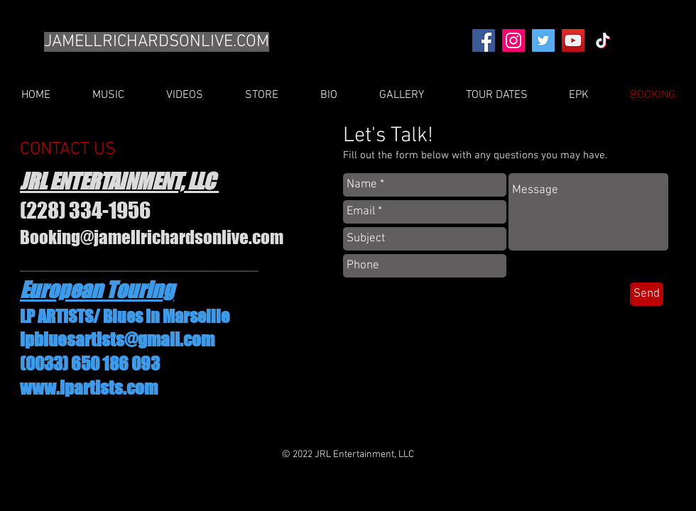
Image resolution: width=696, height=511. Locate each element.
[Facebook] (483, 40)
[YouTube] (573, 40)
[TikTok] (603, 40)
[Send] (646, 294)
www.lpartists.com (89, 387)
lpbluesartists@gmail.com (117, 339)
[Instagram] (513, 40)
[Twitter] (543, 40)
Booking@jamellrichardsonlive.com (151, 237)
